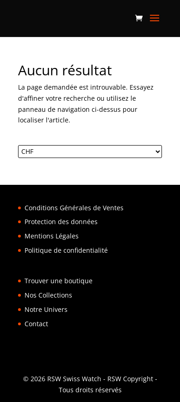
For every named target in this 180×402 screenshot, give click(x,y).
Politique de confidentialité (66, 250)
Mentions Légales (52, 235)
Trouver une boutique (59, 280)
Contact (36, 323)
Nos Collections (48, 295)
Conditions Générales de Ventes (74, 207)
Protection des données (61, 221)
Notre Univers (46, 309)
